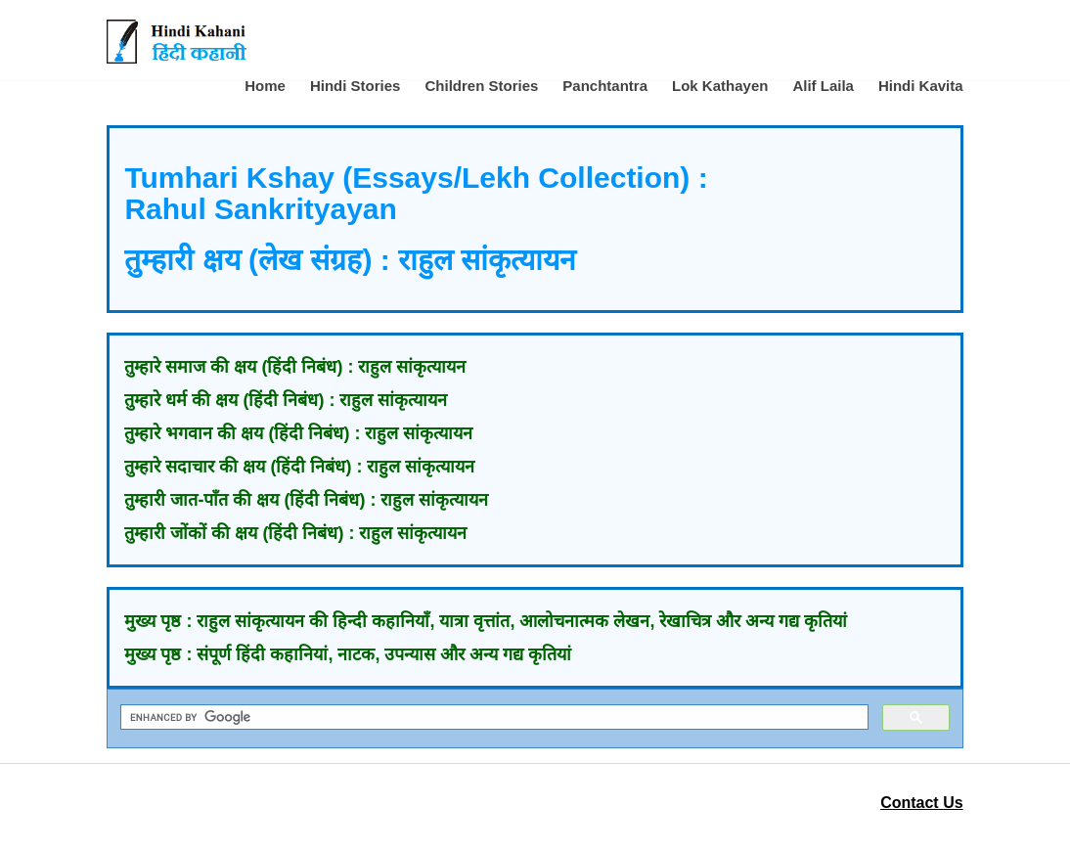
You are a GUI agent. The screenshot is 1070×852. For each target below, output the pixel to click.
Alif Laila (823, 85)
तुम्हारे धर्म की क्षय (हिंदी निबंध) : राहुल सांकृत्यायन (285, 400)
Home (265, 85)
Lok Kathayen (720, 85)
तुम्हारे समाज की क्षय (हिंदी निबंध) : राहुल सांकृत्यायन (295, 367)
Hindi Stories (355, 85)
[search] (492, 717)
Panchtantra (604, 85)
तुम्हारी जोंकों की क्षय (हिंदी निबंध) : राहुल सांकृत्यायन (295, 533)
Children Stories (481, 85)
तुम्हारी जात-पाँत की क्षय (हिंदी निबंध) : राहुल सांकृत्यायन (306, 500)
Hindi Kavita (920, 85)
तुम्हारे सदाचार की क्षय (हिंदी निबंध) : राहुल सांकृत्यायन (299, 466)
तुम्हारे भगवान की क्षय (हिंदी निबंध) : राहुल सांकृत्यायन (298, 433)
